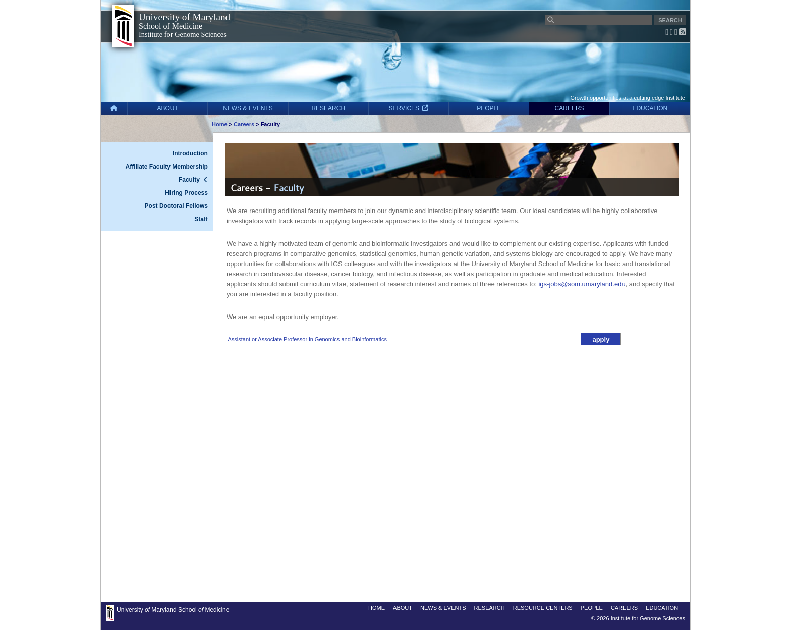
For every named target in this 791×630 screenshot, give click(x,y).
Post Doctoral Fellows (176, 205)
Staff (201, 219)
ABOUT (167, 108)
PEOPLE (489, 108)
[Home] (114, 108)
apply (600, 339)
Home (220, 124)
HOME (376, 608)
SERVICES (409, 108)
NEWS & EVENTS (248, 108)
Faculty (189, 179)
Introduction (190, 153)
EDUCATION (649, 108)
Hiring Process (186, 192)
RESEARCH (328, 108)
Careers (244, 124)
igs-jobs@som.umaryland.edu (581, 284)
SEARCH (670, 20)
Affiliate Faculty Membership (167, 166)
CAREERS (569, 108)
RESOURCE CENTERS (543, 608)
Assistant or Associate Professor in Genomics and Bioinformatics (307, 339)
